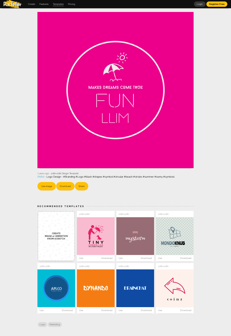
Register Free (217, 4)
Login (200, 4)
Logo (42, 324)
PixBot (41, 176)
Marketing (55, 324)
